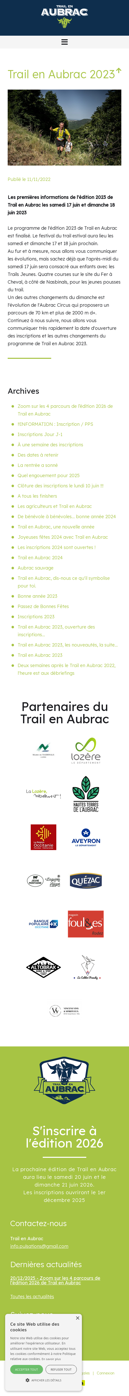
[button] (64, 42)
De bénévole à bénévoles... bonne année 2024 (67, 516)
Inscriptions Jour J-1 (40, 434)
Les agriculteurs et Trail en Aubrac (55, 506)
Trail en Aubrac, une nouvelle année (56, 527)
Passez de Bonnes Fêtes (43, 606)
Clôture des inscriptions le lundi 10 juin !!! (60, 486)
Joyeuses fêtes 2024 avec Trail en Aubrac (63, 537)
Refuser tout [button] (61, 1369)
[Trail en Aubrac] (64, 32)
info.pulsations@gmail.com (39, 1246)
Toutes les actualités (32, 1296)
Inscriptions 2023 (36, 617)
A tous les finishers (37, 496)
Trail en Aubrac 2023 (40, 655)
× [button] (77, 1318)
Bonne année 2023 (37, 596)
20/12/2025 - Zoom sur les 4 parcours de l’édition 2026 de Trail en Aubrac (55, 1280)
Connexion (105, 1373)
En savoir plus (51, 1359)
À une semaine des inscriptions (50, 445)
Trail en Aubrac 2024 (40, 558)
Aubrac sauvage (35, 568)
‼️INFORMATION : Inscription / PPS (55, 424)
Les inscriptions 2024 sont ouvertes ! (56, 547)
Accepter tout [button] (26, 1369)
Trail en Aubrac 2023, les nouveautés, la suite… (68, 645)
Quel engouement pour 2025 (49, 475)
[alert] (43, 1352)
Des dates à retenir (38, 455)
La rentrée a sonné (38, 465)
